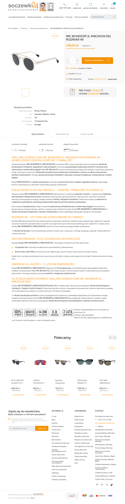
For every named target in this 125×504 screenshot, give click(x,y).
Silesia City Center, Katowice (102, 452)
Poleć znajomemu (74, 79)
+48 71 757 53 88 (104, 420)
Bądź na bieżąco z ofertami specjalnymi (27, 413)
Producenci (56, 430)
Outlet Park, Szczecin (103, 479)
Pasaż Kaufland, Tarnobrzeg (101, 468)
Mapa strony (80, 460)
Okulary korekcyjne (34, 17)
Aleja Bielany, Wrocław (103, 430)
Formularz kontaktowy (104, 416)
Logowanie (79, 423)
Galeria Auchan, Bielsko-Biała (105, 460)
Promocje (69, 17)
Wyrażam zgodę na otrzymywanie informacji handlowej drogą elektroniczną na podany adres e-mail (30, 420)
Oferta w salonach (81, 17)
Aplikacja (55, 473)
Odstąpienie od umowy (84, 446)
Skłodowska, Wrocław (103, 445)
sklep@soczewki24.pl (106, 423)
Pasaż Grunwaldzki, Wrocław (102, 440)
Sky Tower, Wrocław (103, 436)
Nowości (55, 436)
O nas (54, 416)
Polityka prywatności (83, 430)
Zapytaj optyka (81, 456)
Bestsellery (56, 440)
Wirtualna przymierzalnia (61, 466)
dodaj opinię (112, 79)
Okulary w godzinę (59, 479)
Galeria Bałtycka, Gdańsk (105, 476)
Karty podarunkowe (60, 458)
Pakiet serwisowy (59, 476)
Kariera (54, 423)
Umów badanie (58, 426)
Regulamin (79, 426)
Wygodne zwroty (81, 453)
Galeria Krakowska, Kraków (105, 464)
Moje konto (79, 416)
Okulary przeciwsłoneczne (53, 17)
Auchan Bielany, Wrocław (105, 433)
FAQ (76, 463)
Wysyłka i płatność (82, 436)
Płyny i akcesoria (58, 455)
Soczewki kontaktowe (17, 17)
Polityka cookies (81, 433)
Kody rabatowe (81, 450)
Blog (53, 420)
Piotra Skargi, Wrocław (104, 448)
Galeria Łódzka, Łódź (103, 473)
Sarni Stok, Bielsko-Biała (105, 456)
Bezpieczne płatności (83, 440)
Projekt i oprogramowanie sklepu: (21, 498)
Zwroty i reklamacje (82, 443)
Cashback (73, 68)
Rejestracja (79, 420)
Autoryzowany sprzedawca (57, 462)
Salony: (100, 426)
